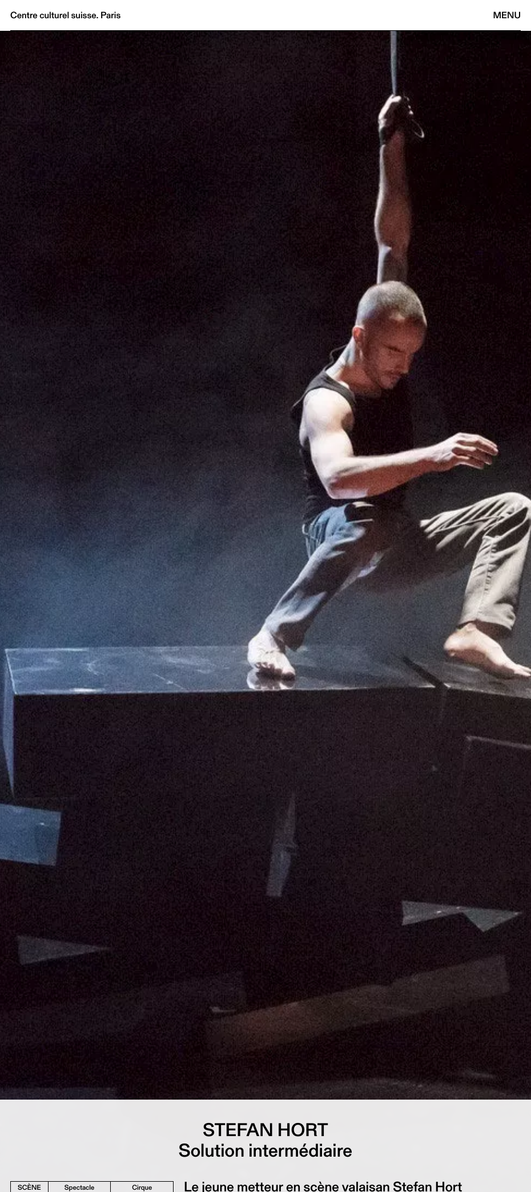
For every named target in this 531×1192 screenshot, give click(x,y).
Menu (507, 15)
